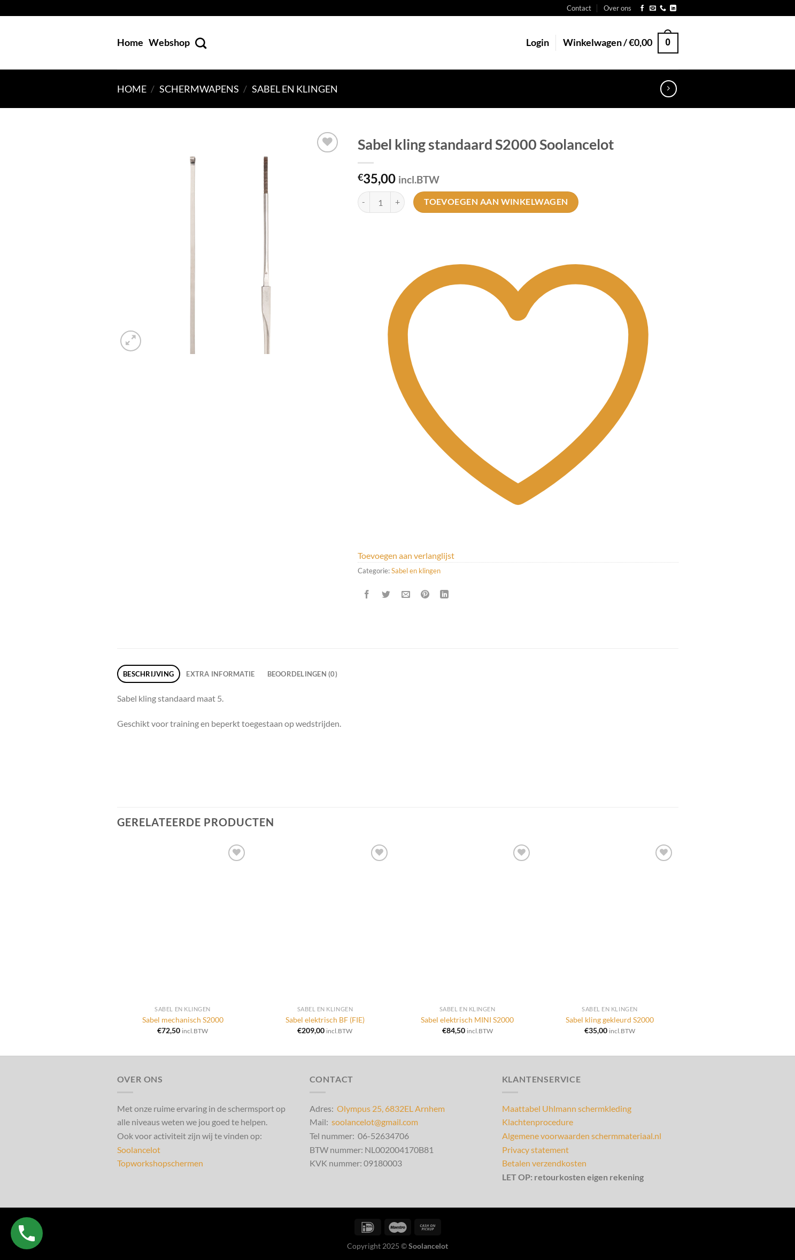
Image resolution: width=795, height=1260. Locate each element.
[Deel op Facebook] (367, 594)
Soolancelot (138, 1149)
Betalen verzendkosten (544, 1163)
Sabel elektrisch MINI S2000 (467, 1019)
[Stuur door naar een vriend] (405, 594)
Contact (579, 8)
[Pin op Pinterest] (425, 594)
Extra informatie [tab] (220, 674)
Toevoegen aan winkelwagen (496, 201)
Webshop (169, 42)
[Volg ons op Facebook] (642, 8)
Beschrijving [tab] (148, 674)
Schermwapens (199, 89)
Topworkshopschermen (160, 1163)
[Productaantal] (380, 202)
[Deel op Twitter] (386, 594)
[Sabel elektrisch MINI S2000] (468, 921)
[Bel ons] (663, 8)
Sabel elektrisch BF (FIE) (325, 1019)
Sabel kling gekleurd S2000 (610, 1019)
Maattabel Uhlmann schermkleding (566, 1108)
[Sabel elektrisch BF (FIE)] (325, 921)
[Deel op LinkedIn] (444, 594)
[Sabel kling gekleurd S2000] (610, 921)
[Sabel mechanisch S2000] (183, 921)
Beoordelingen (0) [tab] (302, 674)
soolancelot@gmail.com (374, 1122)
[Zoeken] (200, 43)
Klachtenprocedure (537, 1122)
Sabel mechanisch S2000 (182, 1019)
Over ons (617, 8)
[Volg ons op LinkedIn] (673, 8)
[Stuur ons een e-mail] (653, 8)
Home (130, 42)
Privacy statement (535, 1149)
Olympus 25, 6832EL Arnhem (391, 1108)
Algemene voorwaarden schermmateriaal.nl (581, 1136)
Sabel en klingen (295, 89)
